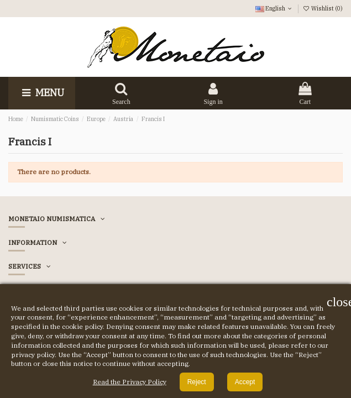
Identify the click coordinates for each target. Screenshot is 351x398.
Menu (41, 92)
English (274, 8)
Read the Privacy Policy (129, 382)
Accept (245, 382)
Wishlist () (323, 8)
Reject (196, 382)
